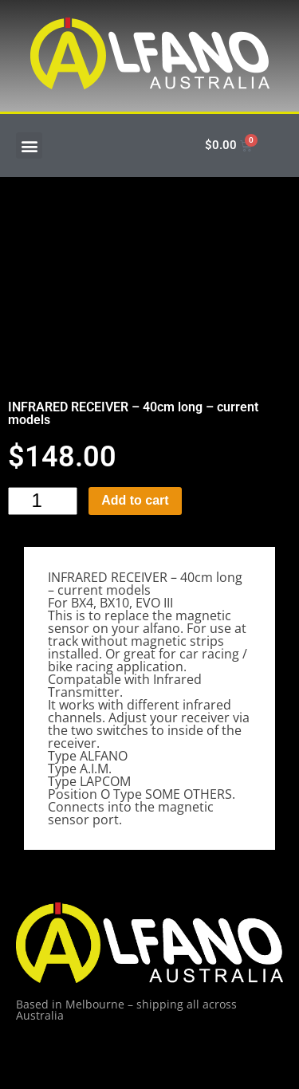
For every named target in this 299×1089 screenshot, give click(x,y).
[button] (29, 145)
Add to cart (134, 500)
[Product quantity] (42, 501)
